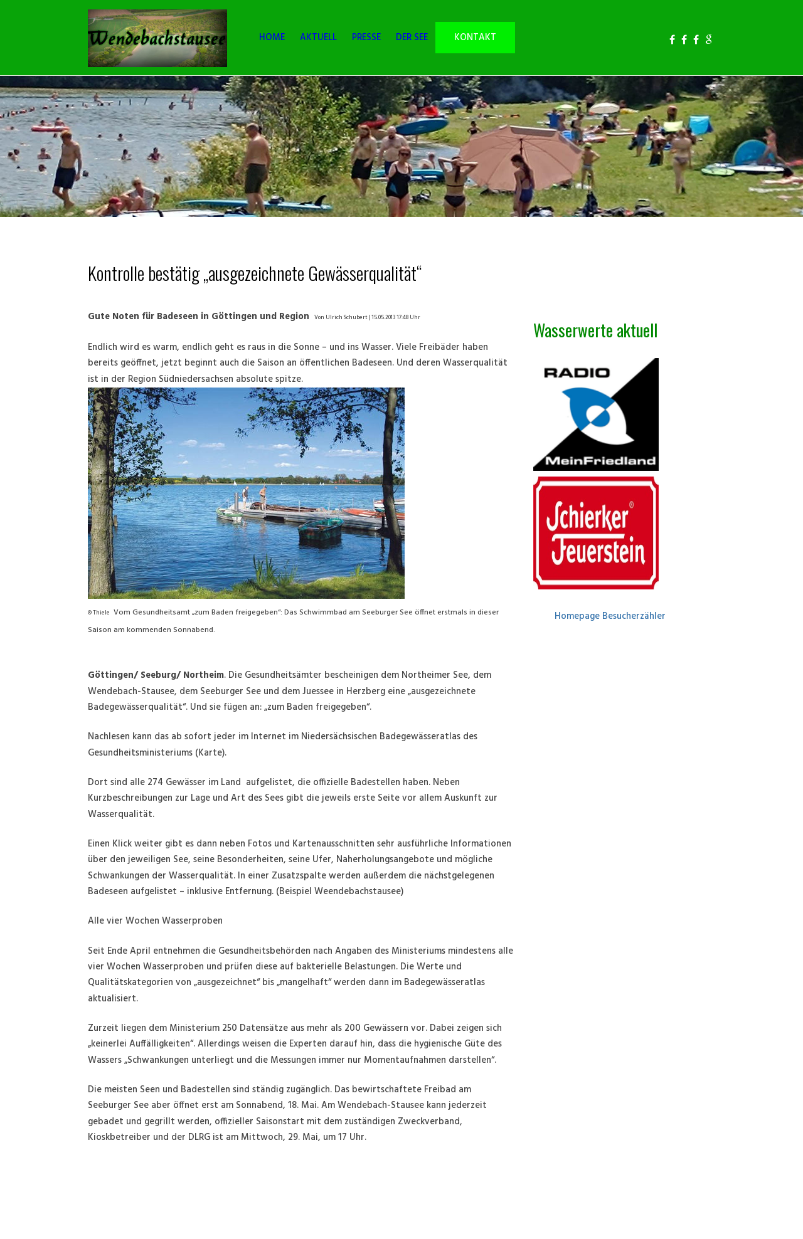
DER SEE (412, 38)
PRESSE (366, 38)
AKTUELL (318, 38)
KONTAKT (475, 38)
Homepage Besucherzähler (610, 616)
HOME (272, 38)
